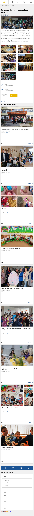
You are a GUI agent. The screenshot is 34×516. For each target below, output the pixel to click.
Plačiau (29, 143)
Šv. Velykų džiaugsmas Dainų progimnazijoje (12, 288)
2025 (5, 489)
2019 (5, 508)
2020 (5, 504)
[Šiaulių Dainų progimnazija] (4, 1)
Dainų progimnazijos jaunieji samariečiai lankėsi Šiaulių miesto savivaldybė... (16, 169)
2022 (5, 498)
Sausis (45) (7, 485)
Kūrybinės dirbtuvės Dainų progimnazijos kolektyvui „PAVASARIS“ (14, 368)
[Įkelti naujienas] (12, 2)
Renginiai (12, 5)
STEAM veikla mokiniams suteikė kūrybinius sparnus (14, 407)
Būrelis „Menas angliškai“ (7, 447)
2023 (5, 495)
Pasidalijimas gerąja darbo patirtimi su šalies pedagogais (15, 129)
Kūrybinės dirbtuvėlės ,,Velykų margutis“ (11, 208)
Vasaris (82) (7, 483)
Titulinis (2, 5)
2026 (5, 476)
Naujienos (7, 5)
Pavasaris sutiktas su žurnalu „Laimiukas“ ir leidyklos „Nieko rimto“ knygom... (16, 329)
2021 (5, 501)
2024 (5, 492)
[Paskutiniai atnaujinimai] (18, 2)
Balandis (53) (7, 480)
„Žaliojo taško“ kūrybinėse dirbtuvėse (10, 248)
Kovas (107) (7, 482)
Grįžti (4, 101)
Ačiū (13, 95)
